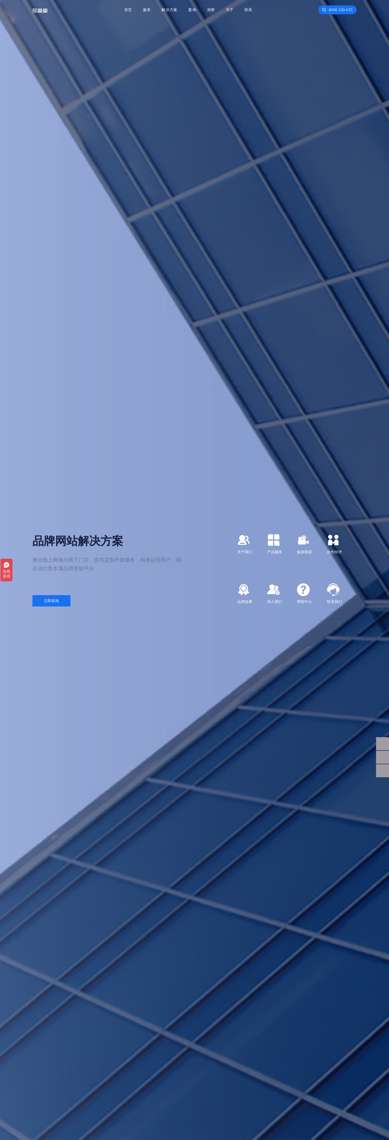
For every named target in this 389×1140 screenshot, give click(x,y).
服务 (149, 10)
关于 (230, 10)
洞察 (211, 10)
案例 (193, 10)
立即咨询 (51, 601)
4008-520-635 (338, 10)
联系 (248, 10)
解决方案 (171, 10)
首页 (130, 10)
